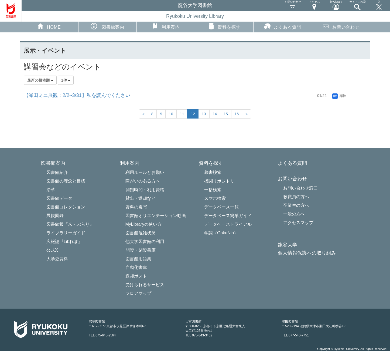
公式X (52, 250)
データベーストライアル (228, 224)
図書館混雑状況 (140, 233)
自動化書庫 (136, 267)
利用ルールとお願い (144, 172)
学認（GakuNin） (221, 233)
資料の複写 (136, 207)
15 (226, 114)
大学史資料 (57, 258)
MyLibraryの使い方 (143, 224)
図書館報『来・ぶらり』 (70, 224)
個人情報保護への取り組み (307, 253)
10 (171, 114)
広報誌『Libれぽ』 (64, 241)
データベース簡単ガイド (228, 215)
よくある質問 (282, 26)
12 (193, 114)
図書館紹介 (57, 172)
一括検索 (212, 189)
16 (237, 114)
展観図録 (55, 215)
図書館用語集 (138, 258)
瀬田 (339, 95)
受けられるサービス (144, 284)
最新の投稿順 (40, 80)
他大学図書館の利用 (144, 241)
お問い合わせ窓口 (300, 188)
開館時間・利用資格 (144, 189)
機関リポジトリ (219, 181)
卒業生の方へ (296, 205)
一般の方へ (294, 214)
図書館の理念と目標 (65, 181)
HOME (49, 26)
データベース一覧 (221, 207)
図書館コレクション (65, 207)
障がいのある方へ (142, 181)
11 (182, 114)
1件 (65, 80)
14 (215, 114)
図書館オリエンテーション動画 (155, 215)
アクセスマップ (298, 222)
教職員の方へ (296, 196)
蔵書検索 (212, 172)
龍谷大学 (287, 245)
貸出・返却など (140, 198)
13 (204, 114)
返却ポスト (136, 276)
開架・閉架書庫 (140, 250)
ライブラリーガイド (65, 233)
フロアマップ (138, 293)
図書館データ (59, 198)
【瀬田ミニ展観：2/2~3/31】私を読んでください (77, 95)
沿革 (50, 189)
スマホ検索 (215, 198)
